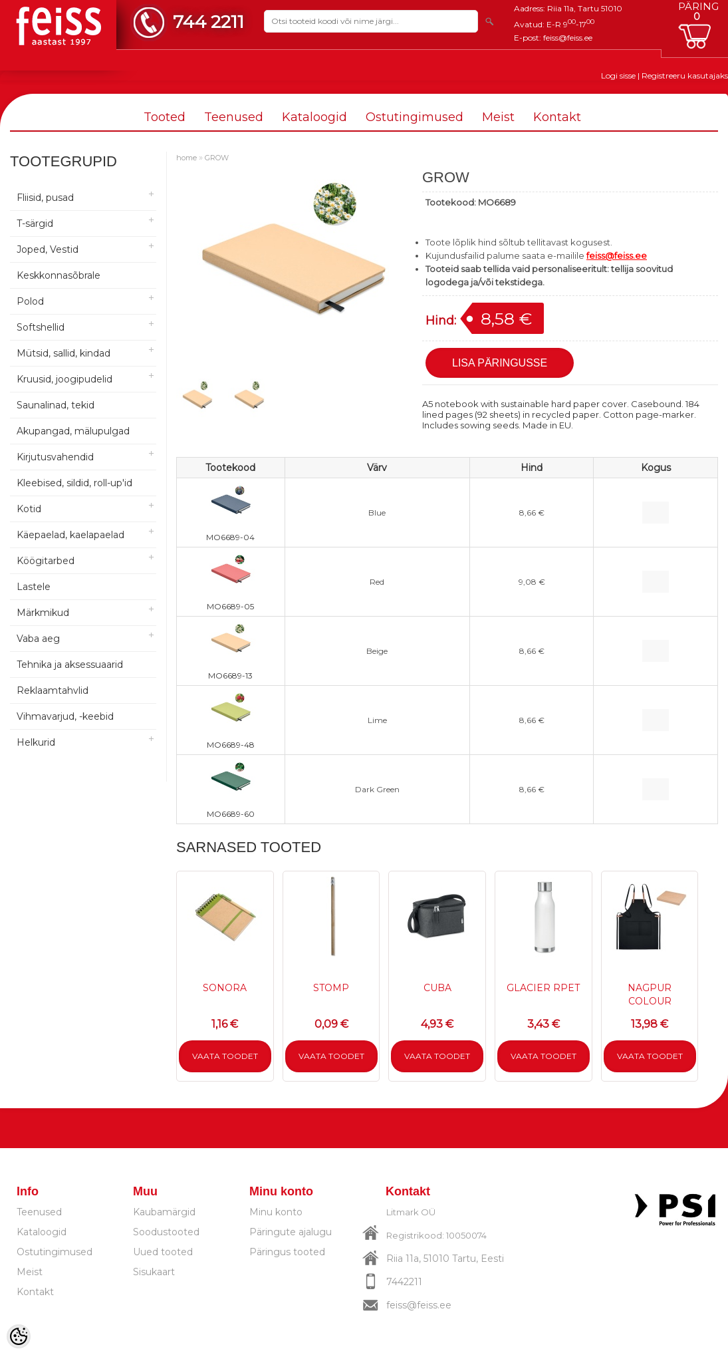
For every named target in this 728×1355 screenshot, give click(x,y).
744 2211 (208, 22)
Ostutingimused (414, 117)
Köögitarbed (45, 561)
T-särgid (35, 223)
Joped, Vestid (47, 249)
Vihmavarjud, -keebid (65, 716)
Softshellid (40, 327)
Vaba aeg (38, 639)
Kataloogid (314, 117)
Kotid (29, 509)
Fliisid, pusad (45, 198)
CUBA (437, 988)
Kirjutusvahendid (55, 457)
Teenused (233, 117)
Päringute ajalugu (290, 1232)
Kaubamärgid (164, 1212)
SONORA (225, 988)
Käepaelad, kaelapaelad (70, 535)
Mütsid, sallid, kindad (63, 353)
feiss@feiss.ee (567, 38)
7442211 (404, 1282)
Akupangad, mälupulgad (73, 431)
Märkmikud (43, 613)
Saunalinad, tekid (55, 405)
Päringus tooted (287, 1252)
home (186, 157)
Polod (30, 301)
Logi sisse (618, 75)
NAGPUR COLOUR (649, 994)
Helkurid (36, 742)
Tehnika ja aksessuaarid (70, 665)
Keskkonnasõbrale (58, 275)
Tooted (164, 117)
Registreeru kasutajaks (685, 75)
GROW (217, 157)
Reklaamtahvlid (52, 690)
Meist (498, 117)
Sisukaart (154, 1272)
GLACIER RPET (543, 988)
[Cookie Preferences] (19, 1336)
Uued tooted (163, 1252)
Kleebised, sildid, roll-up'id (74, 483)
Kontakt (557, 117)
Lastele (34, 587)
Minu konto (276, 1212)
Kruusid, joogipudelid (64, 379)
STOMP (331, 988)
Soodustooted (166, 1232)
